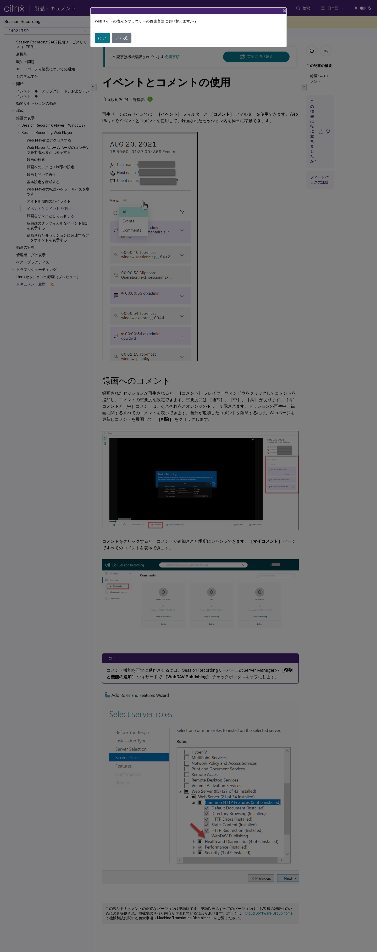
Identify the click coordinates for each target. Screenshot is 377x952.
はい (102, 37)
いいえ (121, 37)
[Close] (285, 10)
